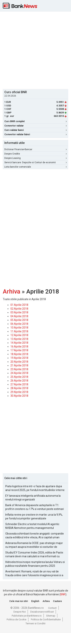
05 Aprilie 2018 (19, 320)
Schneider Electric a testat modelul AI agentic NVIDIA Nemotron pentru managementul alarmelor (32, 526)
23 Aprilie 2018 (19, 369)
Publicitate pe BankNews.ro (27, 615)
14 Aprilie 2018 (19, 342)
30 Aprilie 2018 (19, 395)
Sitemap (50, 615)
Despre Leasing (35, 158)
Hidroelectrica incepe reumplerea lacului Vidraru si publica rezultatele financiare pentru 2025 (35, 563)
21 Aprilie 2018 (19, 365)
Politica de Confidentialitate (46, 619)
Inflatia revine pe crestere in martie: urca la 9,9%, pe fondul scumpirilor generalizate (34, 516)
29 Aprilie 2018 (19, 391)
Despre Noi (19, 611)
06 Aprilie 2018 (19, 323)
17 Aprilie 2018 (19, 350)
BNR (63, 594)
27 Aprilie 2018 (19, 384)
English (35, 601)
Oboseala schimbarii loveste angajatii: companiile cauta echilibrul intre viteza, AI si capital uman (34, 535)
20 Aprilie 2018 (19, 361)
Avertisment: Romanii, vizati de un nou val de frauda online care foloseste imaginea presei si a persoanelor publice (34, 573)
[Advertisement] (35, 49)
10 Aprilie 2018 (19, 327)
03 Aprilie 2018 (19, 312)
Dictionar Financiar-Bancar (35, 149)
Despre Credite (35, 153)
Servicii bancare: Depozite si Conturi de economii (35, 162)
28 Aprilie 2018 (19, 388)
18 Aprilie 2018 (19, 354)
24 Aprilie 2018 (19, 373)
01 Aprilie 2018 (19, 304)
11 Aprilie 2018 (19, 331)
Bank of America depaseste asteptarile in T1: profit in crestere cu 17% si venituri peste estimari (34, 507)
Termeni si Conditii (35, 623)
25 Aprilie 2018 (19, 376)
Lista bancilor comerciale (35, 166)
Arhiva (11, 291)
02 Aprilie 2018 (19, 308)
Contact (52, 607)
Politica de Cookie (16, 619)
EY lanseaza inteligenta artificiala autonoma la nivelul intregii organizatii (33, 497)
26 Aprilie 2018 (19, 380)
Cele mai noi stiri (18, 601)
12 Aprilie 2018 (19, 335)
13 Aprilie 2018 (19, 338)
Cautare (57, 601)
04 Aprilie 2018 (19, 316)
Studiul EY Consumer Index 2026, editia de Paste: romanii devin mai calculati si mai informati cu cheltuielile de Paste (34, 554)
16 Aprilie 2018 (19, 346)
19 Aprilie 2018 (19, 357)
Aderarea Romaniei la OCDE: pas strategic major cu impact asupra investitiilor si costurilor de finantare (34, 545)
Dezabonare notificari (42, 611)
